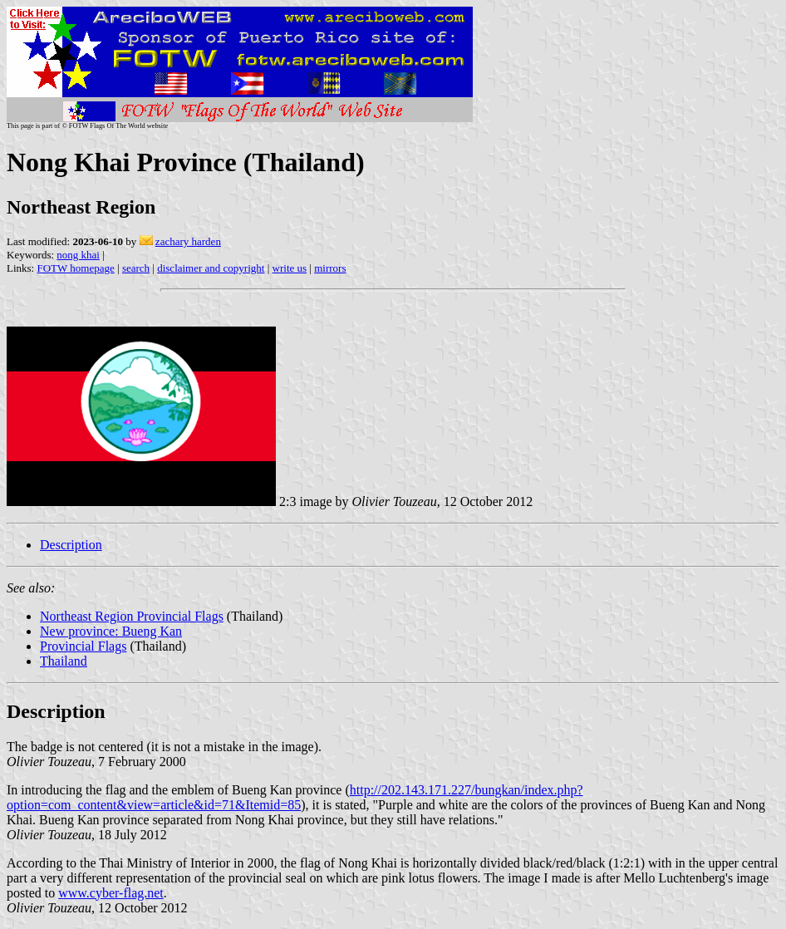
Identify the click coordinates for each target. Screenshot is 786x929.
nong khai (78, 254)
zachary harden (188, 241)
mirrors (330, 268)
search (136, 268)
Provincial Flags (83, 646)
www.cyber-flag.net (111, 893)
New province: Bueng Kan (111, 631)
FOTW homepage (75, 268)
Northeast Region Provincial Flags (132, 616)
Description (71, 545)
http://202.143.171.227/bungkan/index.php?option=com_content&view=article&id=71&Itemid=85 (295, 797)
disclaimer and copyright (210, 268)
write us (290, 268)
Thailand (63, 661)
